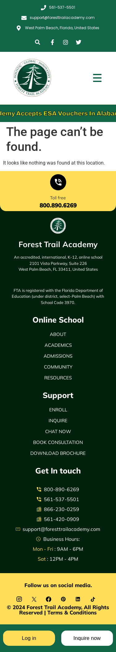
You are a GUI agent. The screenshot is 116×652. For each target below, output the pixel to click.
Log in (29, 638)
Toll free (58, 198)
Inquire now (87, 638)
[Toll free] (58, 183)
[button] (37, 42)
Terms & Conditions (72, 612)
